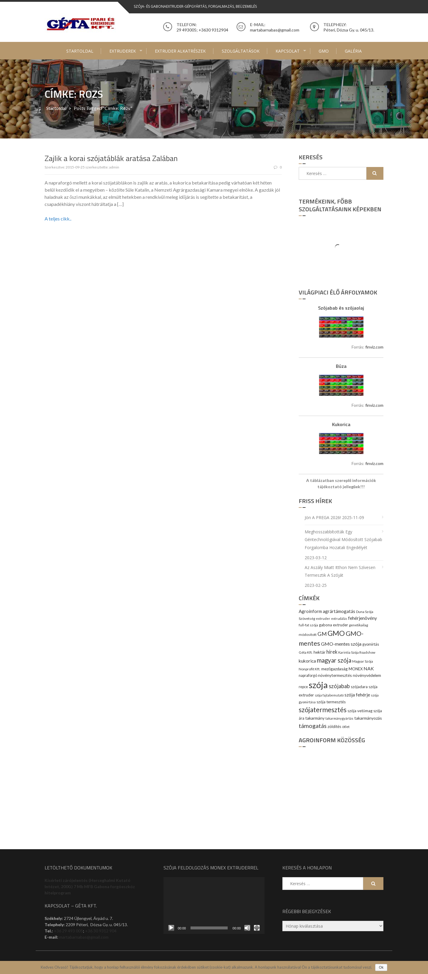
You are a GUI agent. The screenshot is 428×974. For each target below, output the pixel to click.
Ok (381, 967)
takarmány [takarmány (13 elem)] (315, 718)
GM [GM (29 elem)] (322, 634)
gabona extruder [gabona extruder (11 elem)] (333, 624)
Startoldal (79, 51)
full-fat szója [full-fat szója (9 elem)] (308, 625)
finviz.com (374, 346)
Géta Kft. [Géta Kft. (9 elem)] (306, 652)
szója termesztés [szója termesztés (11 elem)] (331, 701)
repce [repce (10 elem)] (303, 687)
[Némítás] (247, 928)
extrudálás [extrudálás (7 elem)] (339, 618)
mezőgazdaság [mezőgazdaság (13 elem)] (334, 668)
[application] (214, 905)
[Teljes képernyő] (257, 928)
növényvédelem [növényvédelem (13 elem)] (367, 675)
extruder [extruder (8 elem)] (323, 618)
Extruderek (122, 51)
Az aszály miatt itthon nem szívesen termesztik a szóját (340, 571)
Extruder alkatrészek (180, 51)
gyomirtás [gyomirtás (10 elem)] (370, 644)
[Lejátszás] (171, 928)
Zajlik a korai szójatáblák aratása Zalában (111, 158)
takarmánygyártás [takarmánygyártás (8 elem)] (339, 718)
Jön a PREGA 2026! (323, 517)
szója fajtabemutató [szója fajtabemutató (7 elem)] (329, 695)
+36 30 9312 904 (101, 930)
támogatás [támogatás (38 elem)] (313, 725)
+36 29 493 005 (68, 930)
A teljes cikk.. (58, 218)
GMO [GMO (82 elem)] (336, 633)
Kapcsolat (288, 51)
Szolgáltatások (240, 51)
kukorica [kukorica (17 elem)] (307, 660)
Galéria (353, 51)
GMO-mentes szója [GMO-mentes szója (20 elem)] (341, 644)
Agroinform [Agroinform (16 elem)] (310, 611)
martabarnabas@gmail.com (83, 937)
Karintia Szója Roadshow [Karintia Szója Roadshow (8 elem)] (356, 652)
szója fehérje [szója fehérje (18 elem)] (357, 694)
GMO (324, 51)
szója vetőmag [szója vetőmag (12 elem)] (359, 710)
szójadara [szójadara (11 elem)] (359, 686)
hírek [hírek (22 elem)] (331, 652)
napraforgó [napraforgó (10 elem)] (308, 675)
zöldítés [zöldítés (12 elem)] (334, 726)
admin (114, 167)
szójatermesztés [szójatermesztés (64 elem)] (323, 710)
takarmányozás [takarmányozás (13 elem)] (368, 718)
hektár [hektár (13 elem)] (319, 652)
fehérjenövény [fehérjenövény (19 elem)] (362, 618)
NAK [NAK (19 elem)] (369, 668)
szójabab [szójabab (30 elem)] (339, 686)
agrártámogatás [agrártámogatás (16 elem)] (339, 611)
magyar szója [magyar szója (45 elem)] (334, 660)
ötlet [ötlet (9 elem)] (346, 726)
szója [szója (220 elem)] (318, 685)
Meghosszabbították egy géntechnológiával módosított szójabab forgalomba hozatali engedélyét (343, 539)
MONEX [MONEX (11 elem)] (356, 668)
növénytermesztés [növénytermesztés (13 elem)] (335, 675)
